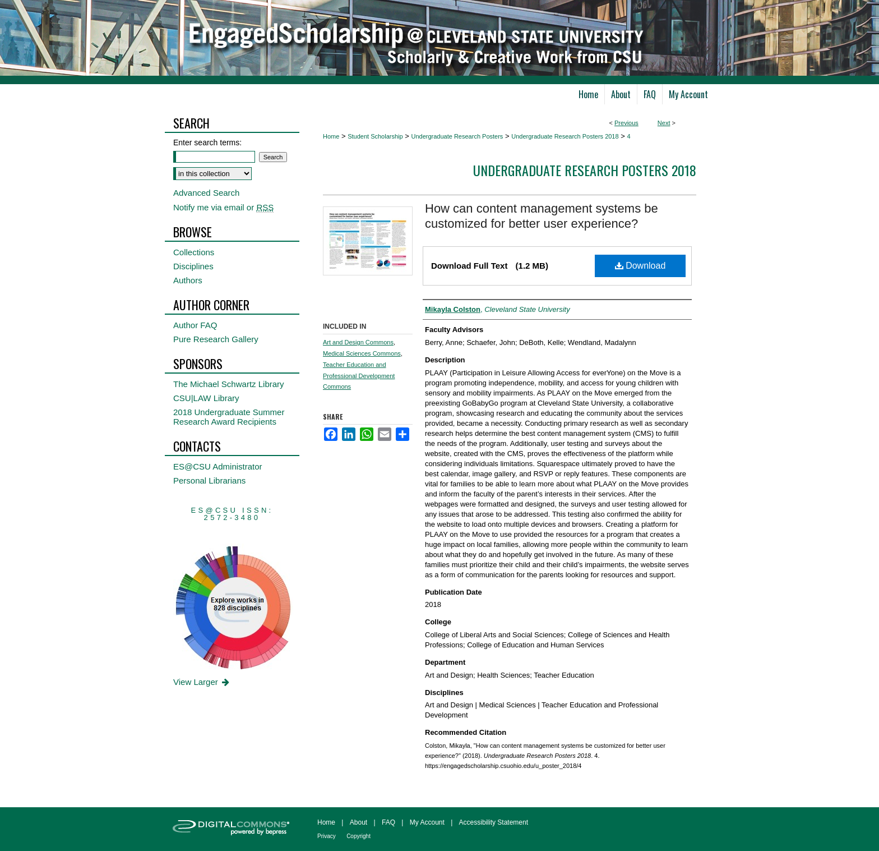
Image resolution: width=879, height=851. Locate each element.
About (358, 822)
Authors (187, 280)
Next (664, 122)
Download (640, 265)
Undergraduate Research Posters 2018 (564, 136)
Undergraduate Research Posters (457, 136)
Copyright (358, 836)
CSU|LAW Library (206, 398)
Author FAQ (195, 325)
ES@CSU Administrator (217, 466)
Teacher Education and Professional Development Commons (359, 375)
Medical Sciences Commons (362, 353)
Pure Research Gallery (215, 339)
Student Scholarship (375, 136)
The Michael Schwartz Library (228, 384)
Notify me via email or (223, 207)
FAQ (388, 822)
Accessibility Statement (493, 822)
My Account (427, 822)
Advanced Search (206, 192)
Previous (626, 122)
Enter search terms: (207, 142)
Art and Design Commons (358, 342)
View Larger (202, 682)
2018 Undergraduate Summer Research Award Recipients (228, 416)
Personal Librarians (209, 480)
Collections (193, 252)
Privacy (326, 836)
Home (331, 136)
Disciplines (193, 266)
